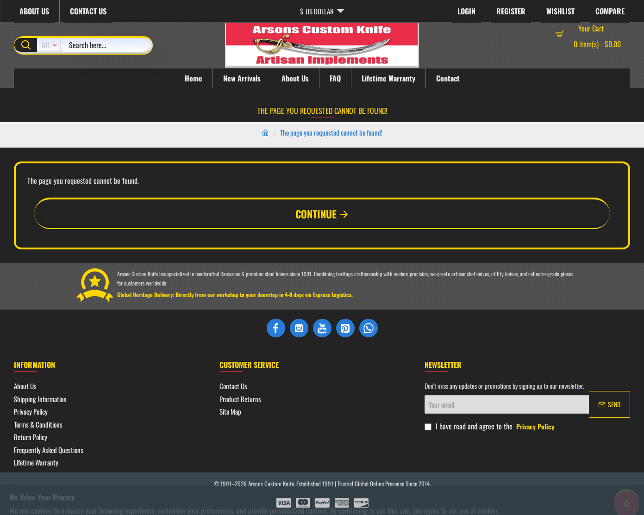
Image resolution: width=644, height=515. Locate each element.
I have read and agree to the (490, 426)
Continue (316, 213)
